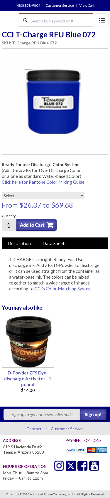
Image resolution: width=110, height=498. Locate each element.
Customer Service (59, 5)
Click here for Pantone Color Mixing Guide (43, 182)
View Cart (86, 5)
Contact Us (37, 428)
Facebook (82, 466)
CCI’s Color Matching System (63, 288)
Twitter (59, 466)
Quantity (9, 216)
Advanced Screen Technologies (9, 20)
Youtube (94, 466)
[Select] (43, 195)
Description (19, 243)
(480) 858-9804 (28, 5)
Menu (102, 20)
